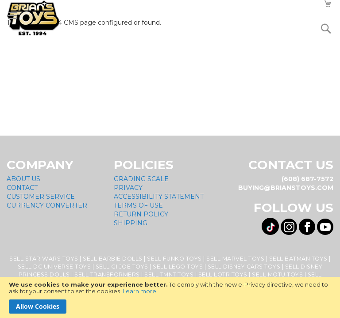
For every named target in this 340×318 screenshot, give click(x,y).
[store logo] (33, 18)
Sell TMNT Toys (168, 274)
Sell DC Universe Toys (54, 266)
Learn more (139, 291)
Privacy (128, 188)
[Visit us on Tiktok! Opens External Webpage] (270, 226)
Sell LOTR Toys (222, 274)
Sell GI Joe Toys (122, 266)
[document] (170, 297)
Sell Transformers (107, 274)
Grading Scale (141, 179)
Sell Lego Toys (178, 266)
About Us (23, 179)
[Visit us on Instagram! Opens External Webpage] (289, 227)
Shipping (130, 223)
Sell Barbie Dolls (113, 258)
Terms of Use (138, 205)
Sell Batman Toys (298, 258)
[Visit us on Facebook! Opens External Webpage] (307, 227)
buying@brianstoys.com (285, 188)
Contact (22, 188)
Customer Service (41, 197)
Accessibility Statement (159, 197)
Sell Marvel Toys (235, 258)
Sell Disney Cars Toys (244, 266)
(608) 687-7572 (307, 179)
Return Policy (141, 214)
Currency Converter (47, 205)
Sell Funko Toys (174, 258)
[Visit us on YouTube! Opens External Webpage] (325, 227)
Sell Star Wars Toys (43, 258)
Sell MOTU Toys (277, 274)
